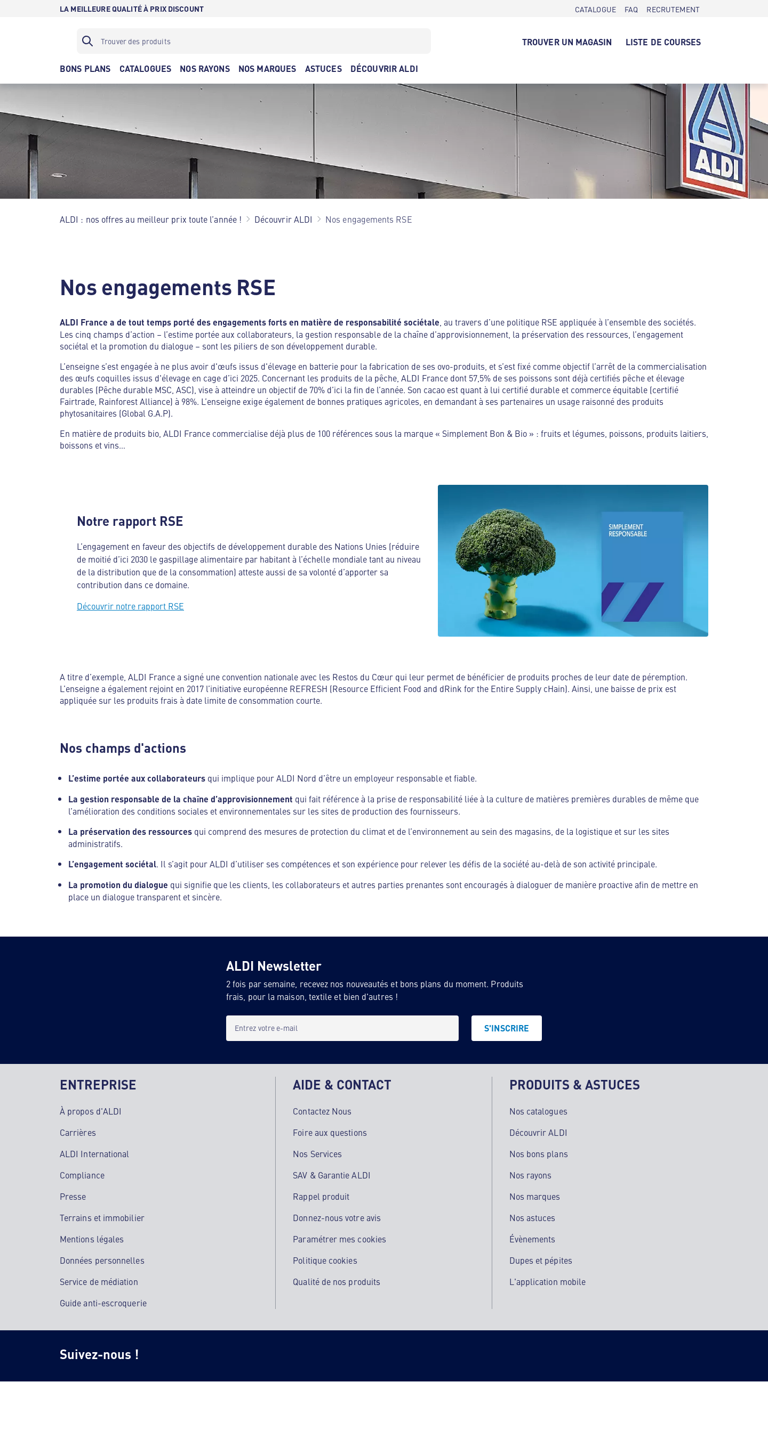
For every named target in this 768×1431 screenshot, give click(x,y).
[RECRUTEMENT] (673, 8)
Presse (73, 1194)
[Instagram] (164, 1354)
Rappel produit (321, 1194)
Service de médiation (99, 1280)
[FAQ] (631, 8)
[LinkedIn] (335, 1354)
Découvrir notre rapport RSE (130, 606)
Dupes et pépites (540, 1258)
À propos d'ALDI (91, 1109)
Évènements (532, 1237)
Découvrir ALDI (538, 1130)
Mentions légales (92, 1237)
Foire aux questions (330, 1130)
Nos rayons (530, 1173)
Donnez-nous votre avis (337, 1216)
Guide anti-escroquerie (103, 1301)
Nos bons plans (538, 1152)
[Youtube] (292, 1354)
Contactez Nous (322, 1109)
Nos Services (317, 1152)
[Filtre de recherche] (254, 41)
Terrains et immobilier (102, 1216)
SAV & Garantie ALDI (332, 1173)
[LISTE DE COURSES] (663, 41)
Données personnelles (102, 1258)
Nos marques (535, 1194)
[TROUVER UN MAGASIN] (567, 41)
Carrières (78, 1130)
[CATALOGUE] (595, 8)
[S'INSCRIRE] (506, 1028)
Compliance (82, 1173)
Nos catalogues (538, 1109)
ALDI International (94, 1152)
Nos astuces (532, 1216)
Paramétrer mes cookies (339, 1237)
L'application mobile (547, 1280)
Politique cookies (325, 1258)
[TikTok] (249, 1354)
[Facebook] (207, 1354)
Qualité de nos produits (336, 1280)
